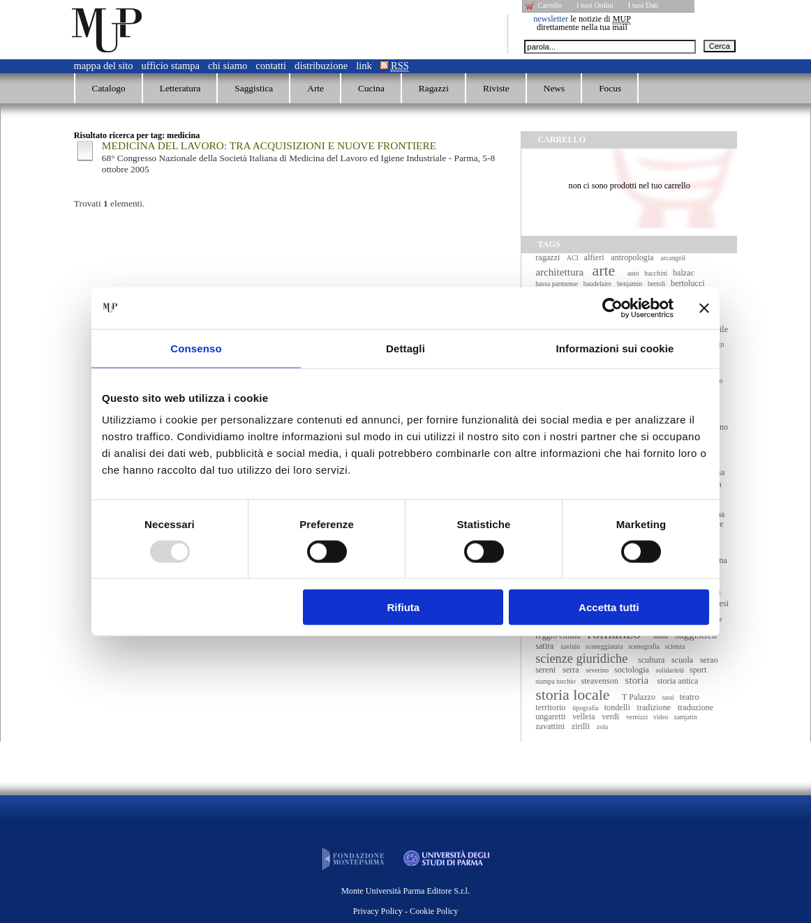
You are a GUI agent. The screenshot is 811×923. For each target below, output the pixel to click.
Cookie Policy (434, 911)
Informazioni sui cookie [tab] (615, 348)
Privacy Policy (378, 911)
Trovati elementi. (109, 203)
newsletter (550, 19)
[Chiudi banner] (704, 308)
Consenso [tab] (195, 348)
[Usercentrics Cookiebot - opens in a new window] (612, 307)
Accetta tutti (609, 607)
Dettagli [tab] (405, 348)
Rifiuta (403, 607)
